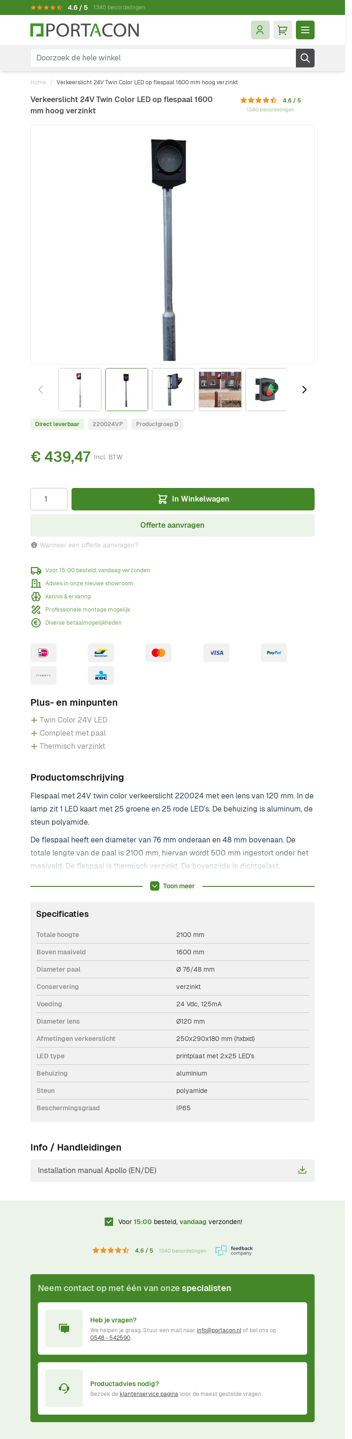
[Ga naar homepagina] (84, 30)
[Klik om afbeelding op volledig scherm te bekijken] (172, 244)
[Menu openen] (305, 30)
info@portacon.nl (219, 1330)
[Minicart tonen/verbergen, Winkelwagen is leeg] (282, 30)
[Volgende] (304, 389)
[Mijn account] (260, 30)
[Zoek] (305, 58)
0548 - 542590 (110, 1338)
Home (38, 82)
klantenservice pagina (149, 1394)
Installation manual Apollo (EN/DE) (172, 1170)
